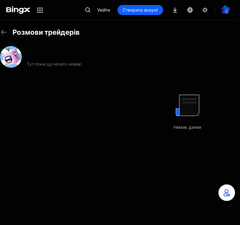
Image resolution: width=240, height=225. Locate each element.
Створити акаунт (140, 9)
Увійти (103, 9)
